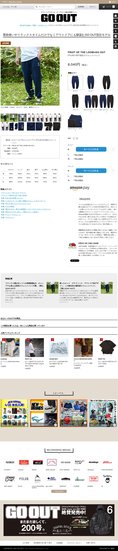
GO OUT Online (25, 25)
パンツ (23, 193)
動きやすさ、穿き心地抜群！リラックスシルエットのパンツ (28, 209)
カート (110, 6)
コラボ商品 (10, 206)
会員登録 (81, 7)
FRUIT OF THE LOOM (88, 243)
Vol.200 (15, 2)
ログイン (93, 7)
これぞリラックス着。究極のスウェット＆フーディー (26, 201)
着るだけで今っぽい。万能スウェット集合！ (22, 212)
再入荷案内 (78, 155)
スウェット (17, 215)
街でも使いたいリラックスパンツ (18, 203)
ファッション (6, 193)
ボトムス (16, 193)
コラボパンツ (43, 25)
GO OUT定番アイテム (14, 198)
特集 (34, 25)
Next (61, 75)
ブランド (4, 195)
